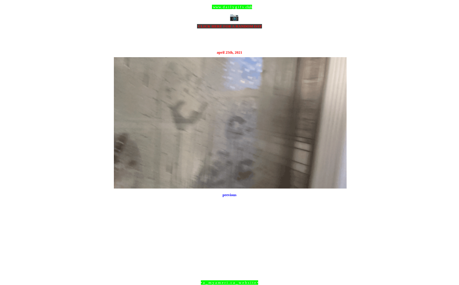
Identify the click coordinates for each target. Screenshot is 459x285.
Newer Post (121, 250)
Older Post (338, 250)
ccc (229, 7)
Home (230, 250)
